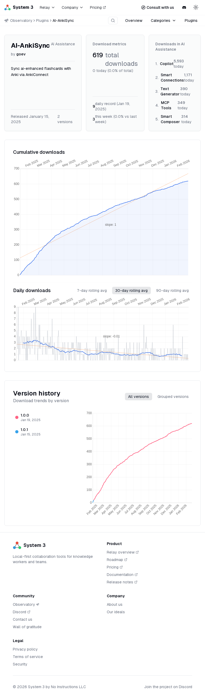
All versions (138, 396)
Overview (133, 20)
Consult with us (157, 7)
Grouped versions (173, 396)
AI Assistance (63, 44)
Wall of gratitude (27, 627)
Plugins (42, 20)
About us (115, 604)
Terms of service (28, 657)
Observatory (26, 604)
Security (20, 664)
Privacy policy (25, 649)
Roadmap (117, 560)
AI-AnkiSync (63, 20)
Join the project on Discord (168, 687)
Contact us (22, 619)
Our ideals (116, 612)
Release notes (122, 582)
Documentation (122, 574)
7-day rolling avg (92, 290)
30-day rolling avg (131, 290)
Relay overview (123, 552)
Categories (163, 20)
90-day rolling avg (172, 290)
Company (73, 7)
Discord (21, 612)
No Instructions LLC (68, 687)
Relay (47, 7)
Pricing (98, 7)
